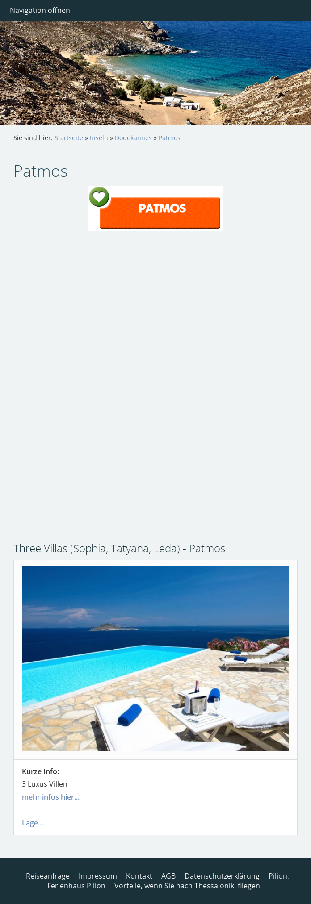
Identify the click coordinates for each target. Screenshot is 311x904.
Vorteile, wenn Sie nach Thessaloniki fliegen (187, 886)
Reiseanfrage (48, 876)
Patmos (170, 137)
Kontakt (139, 876)
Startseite (69, 137)
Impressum (98, 876)
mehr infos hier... (51, 797)
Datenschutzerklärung (222, 876)
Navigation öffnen (40, 10)
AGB (168, 876)
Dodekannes (133, 137)
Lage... (32, 823)
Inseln (99, 137)
